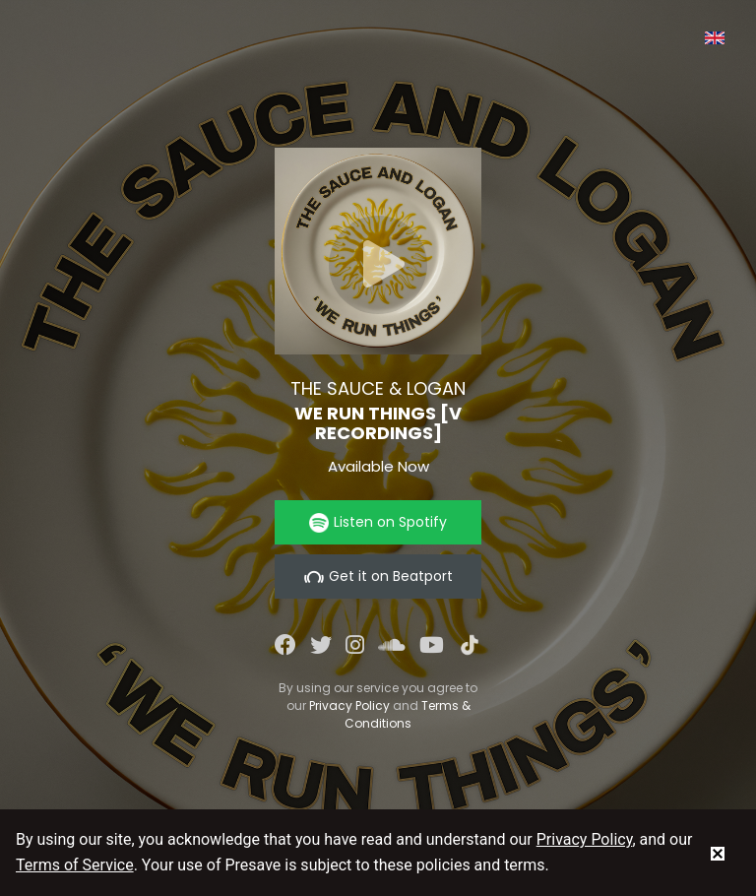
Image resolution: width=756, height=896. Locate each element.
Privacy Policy (349, 705)
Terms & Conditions (408, 714)
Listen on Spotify (378, 522)
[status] (717, 852)
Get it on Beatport (378, 576)
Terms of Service (75, 865)
